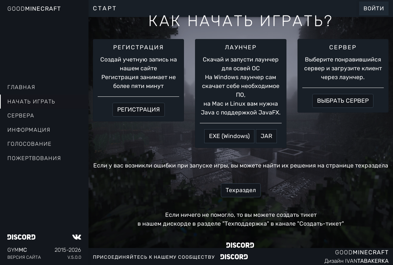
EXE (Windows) (229, 135)
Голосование (29, 144)
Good (34, 8)
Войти (374, 8)
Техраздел (241, 190)
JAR (266, 135)
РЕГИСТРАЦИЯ (138, 109)
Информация (29, 130)
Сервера (20, 115)
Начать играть (31, 101)
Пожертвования (34, 158)
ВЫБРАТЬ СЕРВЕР (343, 100)
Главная (21, 87)
